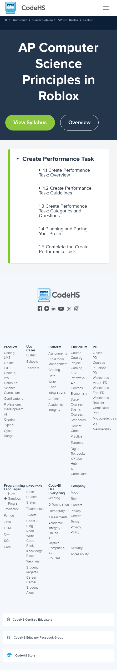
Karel (8, 547)
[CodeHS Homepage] (27, 8)
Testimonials (35, 509)
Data (51, 376)
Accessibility (80, 554)
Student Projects (32, 570)
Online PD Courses (99, 358)
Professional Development (13, 407)
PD (95, 347)
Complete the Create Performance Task (64, 249)
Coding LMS (9, 355)
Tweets (31, 515)
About (75, 492)
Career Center (31, 580)
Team (74, 499)
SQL (7, 541)
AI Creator (9, 417)
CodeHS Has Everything (56, 489)
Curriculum (20, 20)
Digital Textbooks (78, 451)
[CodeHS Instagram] (46, 309)
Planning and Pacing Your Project (63, 231)
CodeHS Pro (10, 375)
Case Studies (31, 494)
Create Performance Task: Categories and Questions (63, 210)
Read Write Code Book (30, 538)
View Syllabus (30, 122)
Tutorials (77, 443)
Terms (75, 521)
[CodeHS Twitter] (69, 309)
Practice (76, 436)
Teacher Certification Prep (101, 408)
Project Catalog (76, 365)
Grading (54, 370)
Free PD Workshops (101, 395)
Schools (32, 362)
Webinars (33, 561)
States (31, 502)
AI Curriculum (79, 471)
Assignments (57, 353)
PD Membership (102, 426)
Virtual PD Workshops (101, 385)
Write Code (52, 384)
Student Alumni (32, 590)
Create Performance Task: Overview (64, 172)
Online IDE (9, 365)
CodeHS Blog (32, 523)
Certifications (13, 399)
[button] (60, 159)
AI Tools (53, 399)
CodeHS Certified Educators (29, 619)
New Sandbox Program (12, 499)
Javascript (11, 509)
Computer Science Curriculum (12, 388)
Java (7, 522)
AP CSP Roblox (68, 20)
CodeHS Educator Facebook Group (35, 637)
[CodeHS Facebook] (40, 309)
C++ (6, 534)
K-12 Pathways (78, 375)
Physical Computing (56, 545)
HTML (8, 528)
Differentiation (58, 505)
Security (77, 548)
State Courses (77, 402)
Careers (76, 505)
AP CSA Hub (76, 461)
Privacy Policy (76, 529)
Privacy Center (76, 513)
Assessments (58, 517)
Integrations (57, 392)
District (31, 355)
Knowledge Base (34, 553)
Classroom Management (58, 361)
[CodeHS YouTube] (61, 309)
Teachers (32, 368)
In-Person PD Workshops (101, 373)
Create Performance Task (58, 159)
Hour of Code (76, 428)
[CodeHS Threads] (76, 309)
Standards (78, 420)
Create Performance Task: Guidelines (65, 190)
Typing (8, 425)
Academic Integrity (55, 407)
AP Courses (77, 385)
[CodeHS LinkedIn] (53, 309)
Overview (79, 122)
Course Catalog (42, 20)
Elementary (79, 394)
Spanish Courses (77, 412)
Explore (88, 20)
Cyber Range (8, 433)
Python (9, 515)
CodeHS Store (21, 655)
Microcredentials (105, 418)
